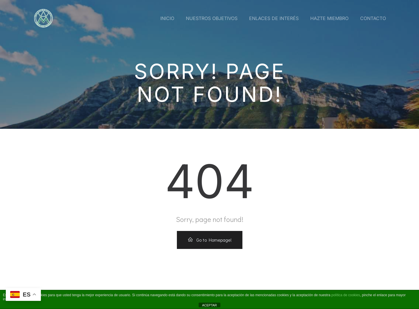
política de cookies (345, 295)
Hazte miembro (329, 18)
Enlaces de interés (274, 18)
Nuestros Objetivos (211, 18)
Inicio (167, 18)
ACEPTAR (209, 305)
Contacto (373, 18)
